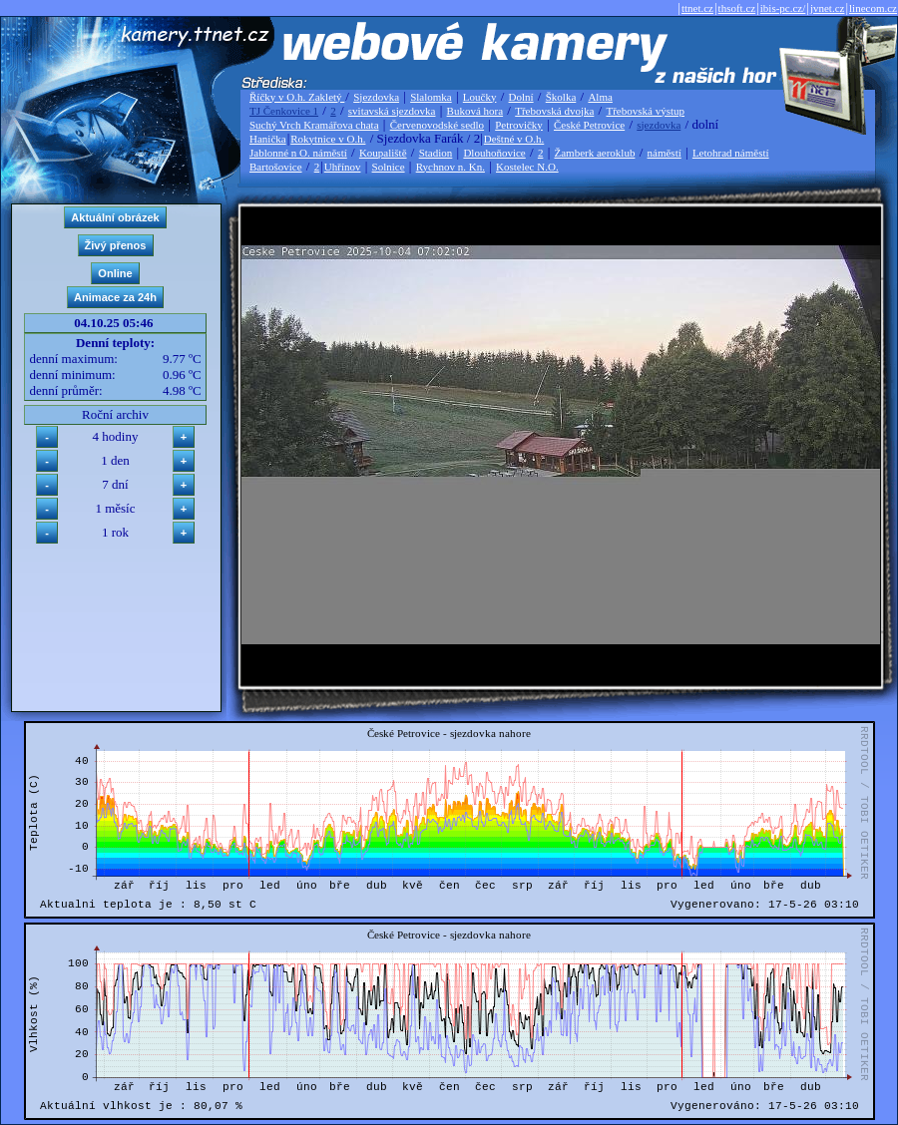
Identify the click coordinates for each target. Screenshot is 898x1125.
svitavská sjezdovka (392, 111)
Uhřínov (342, 167)
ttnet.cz (697, 8)
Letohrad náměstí (730, 153)
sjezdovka (658, 125)
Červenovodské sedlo (437, 125)
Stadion (436, 153)
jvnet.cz (827, 8)
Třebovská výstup (645, 111)
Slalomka (431, 97)
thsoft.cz (737, 8)
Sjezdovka (376, 97)
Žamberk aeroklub (594, 153)
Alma (600, 97)
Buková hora (475, 111)
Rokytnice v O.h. (327, 139)
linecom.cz (873, 8)
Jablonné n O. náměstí (298, 153)
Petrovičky (519, 125)
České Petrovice (589, 125)
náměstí (664, 153)
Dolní (521, 97)
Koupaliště (383, 153)
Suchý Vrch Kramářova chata (314, 125)
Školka (561, 97)
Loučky (480, 97)
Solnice (388, 167)
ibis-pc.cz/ (783, 8)
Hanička (267, 139)
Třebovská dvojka (554, 111)
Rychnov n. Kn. (450, 167)
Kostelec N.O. (527, 167)
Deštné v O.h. (514, 139)
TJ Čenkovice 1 (283, 111)
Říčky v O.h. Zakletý (296, 97)
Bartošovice (275, 167)
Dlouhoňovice (494, 153)
